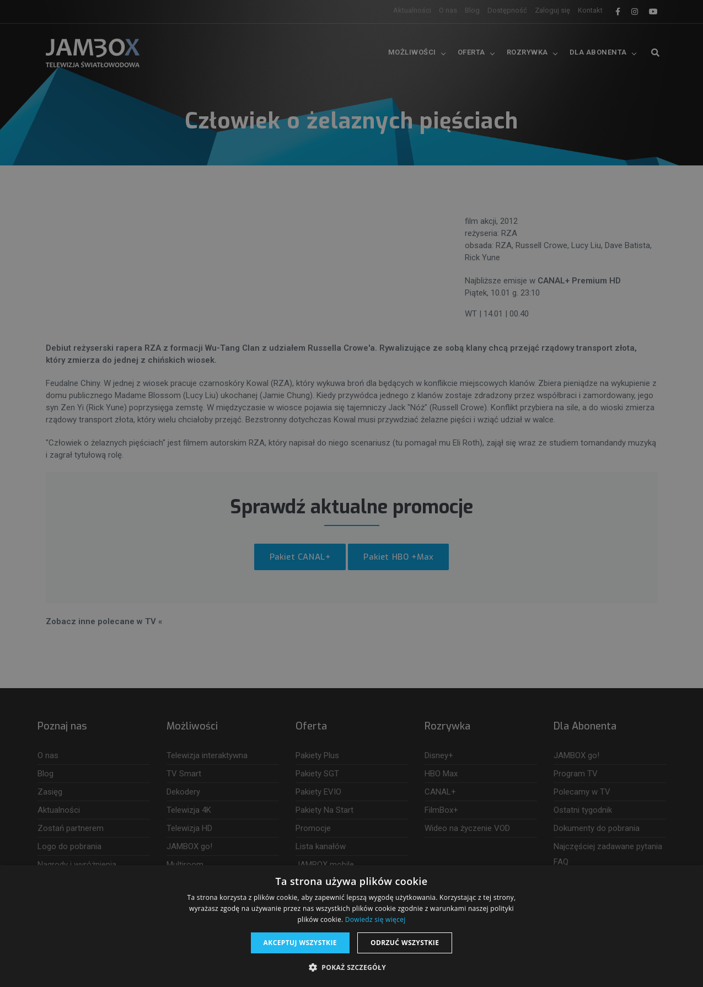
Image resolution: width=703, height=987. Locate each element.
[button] (351, 968)
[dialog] (351, 493)
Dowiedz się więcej (375, 919)
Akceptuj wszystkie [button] (300, 942)
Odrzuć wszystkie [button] (405, 942)
